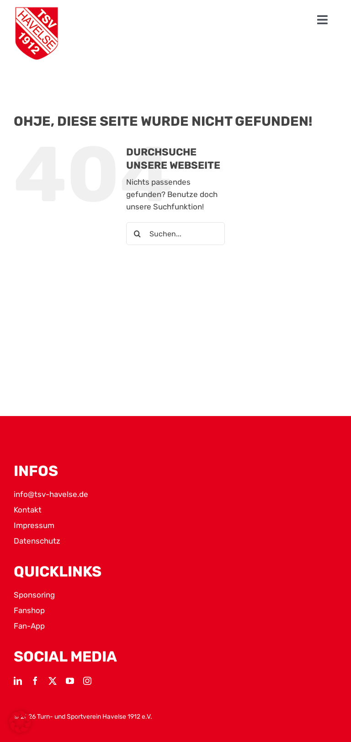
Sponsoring (34, 594)
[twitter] (52, 681)
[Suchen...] (175, 233)
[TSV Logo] (36, 33)
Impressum (34, 525)
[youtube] (70, 681)
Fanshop (29, 610)
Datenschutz (37, 540)
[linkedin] (18, 681)
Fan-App (29, 625)
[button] (20, 722)
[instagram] (87, 681)
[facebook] (35, 681)
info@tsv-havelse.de (51, 494)
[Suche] (137, 233)
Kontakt (28, 509)
